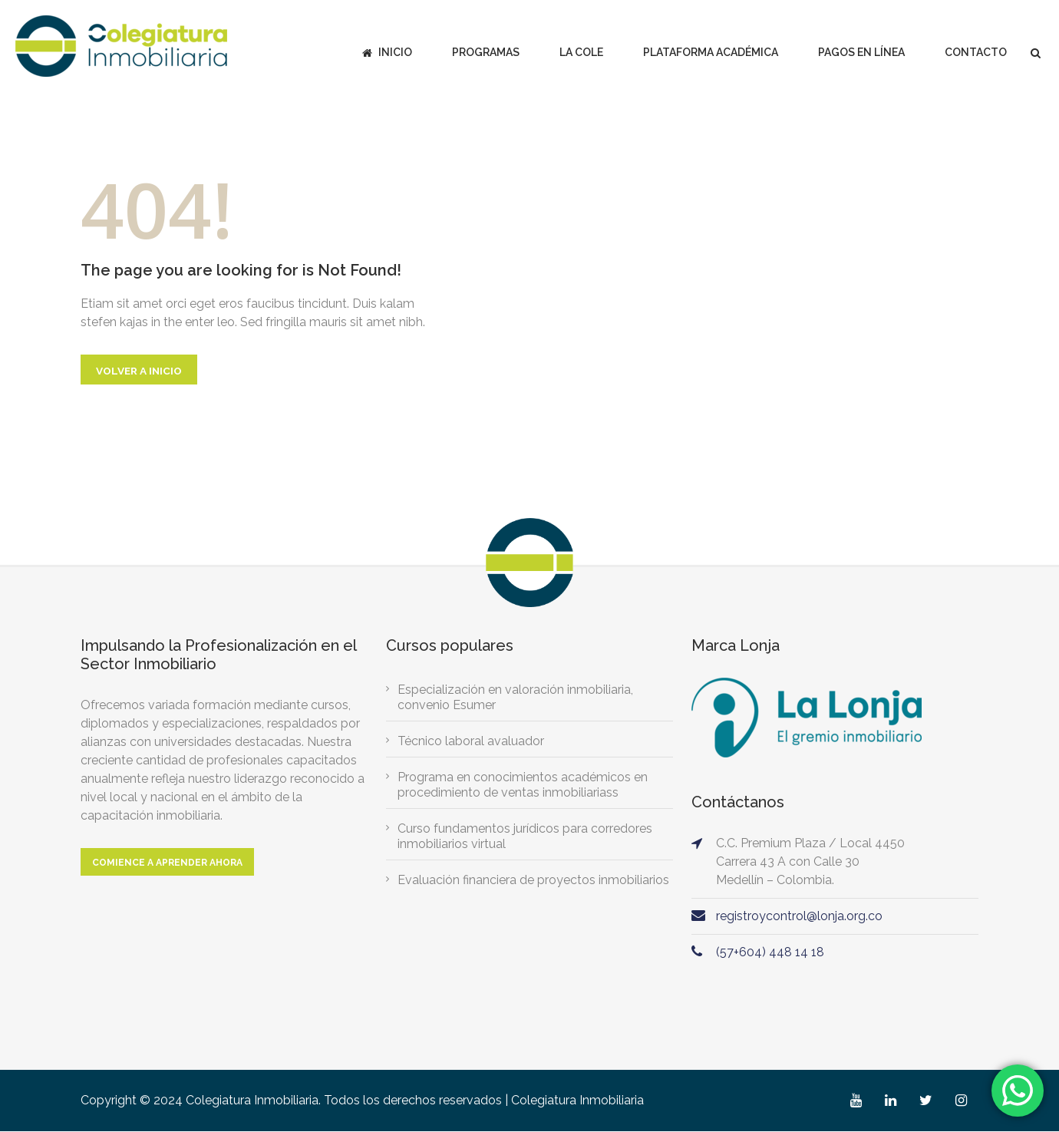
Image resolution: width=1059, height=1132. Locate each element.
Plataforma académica (710, 52)
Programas (486, 52)
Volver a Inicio (140, 371)
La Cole (581, 52)
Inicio (387, 52)
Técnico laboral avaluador (471, 741)
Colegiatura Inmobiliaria (577, 1101)
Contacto (976, 52)
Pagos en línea (861, 52)
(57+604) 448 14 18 (770, 953)
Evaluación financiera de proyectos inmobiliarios (533, 880)
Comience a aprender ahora (167, 863)
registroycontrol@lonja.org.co (799, 916)
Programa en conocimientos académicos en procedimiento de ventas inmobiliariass (523, 785)
